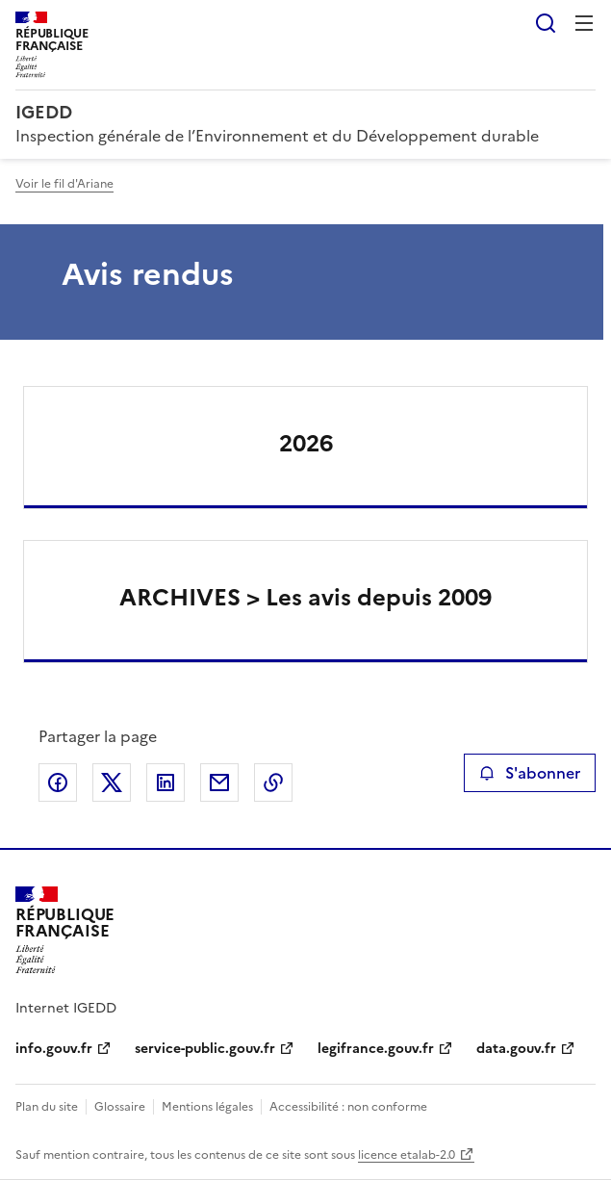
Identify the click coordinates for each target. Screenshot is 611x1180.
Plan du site (46, 1107)
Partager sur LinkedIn (165, 782)
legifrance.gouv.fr (376, 1049)
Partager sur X (111, 782)
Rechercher (545, 23)
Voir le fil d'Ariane (64, 183)
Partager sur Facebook (57, 782)
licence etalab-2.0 (406, 1155)
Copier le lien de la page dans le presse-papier (273, 782)
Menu (584, 23)
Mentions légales (207, 1107)
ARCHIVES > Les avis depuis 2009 (305, 597)
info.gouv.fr (53, 1049)
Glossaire (119, 1107)
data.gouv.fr (516, 1049)
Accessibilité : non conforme (348, 1107)
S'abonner (529, 772)
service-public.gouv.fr (205, 1049)
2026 (306, 443)
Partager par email (219, 782)
